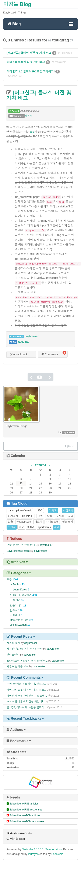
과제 (56, 527)
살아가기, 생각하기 (23, 595)
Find (69, 446)
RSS (31, 131)
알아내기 (16, 615)
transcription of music (20, 510)
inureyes (33, 854)
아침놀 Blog (17, 4)
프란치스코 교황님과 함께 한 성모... (27, 660)
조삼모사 (68, 510)
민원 (40, 516)
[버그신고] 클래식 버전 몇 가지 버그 (29, 52)
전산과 (11, 527)
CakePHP (28, 516)
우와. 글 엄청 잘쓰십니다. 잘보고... (26, 683)
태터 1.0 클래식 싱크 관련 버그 (26, 62)
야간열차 (13, 516)
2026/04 (40, 465)
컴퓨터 (28, 115)
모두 (12, 579)
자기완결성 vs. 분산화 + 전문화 (24, 648)
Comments (49, 354)
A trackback (19, 354)
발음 (49, 516)
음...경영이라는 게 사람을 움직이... (26, 707)
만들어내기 (18, 605)
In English (17, 584)
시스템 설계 (13, 642)
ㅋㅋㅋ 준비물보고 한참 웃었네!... (26, 701)
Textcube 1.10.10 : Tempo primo (42, 849)
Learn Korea (21, 589)
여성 (21, 527)
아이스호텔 (52, 521)
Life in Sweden (20, 624)
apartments (44, 527)
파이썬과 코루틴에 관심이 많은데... (27, 695)
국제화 (60, 516)
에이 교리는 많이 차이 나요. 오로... (26, 689)
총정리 (31, 527)
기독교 (53, 510)
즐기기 (18, 600)
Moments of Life (21, 620)
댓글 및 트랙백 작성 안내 (21, 544)
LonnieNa (57, 854)
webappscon (24, 521)
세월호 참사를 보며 (18, 666)
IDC (40, 510)
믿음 (10, 521)
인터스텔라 (13, 654)
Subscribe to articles (24, 803)
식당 (70, 516)
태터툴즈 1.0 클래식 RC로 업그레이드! (31, 71)
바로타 (38, 521)
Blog (14, 24)
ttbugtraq (23, 341)
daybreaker (32, 336)
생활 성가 (67, 521)
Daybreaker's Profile (18, 550)
